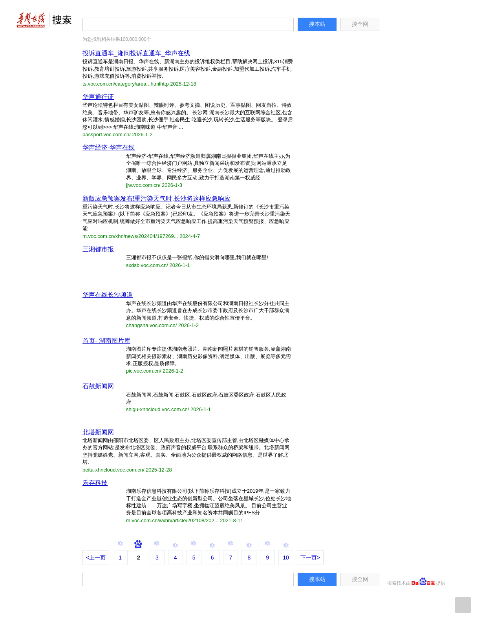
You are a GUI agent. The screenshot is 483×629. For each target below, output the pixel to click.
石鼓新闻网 (98, 386)
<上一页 (96, 557)
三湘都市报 (98, 249)
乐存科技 (95, 482)
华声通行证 (98, 96)
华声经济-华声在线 (108, 147)
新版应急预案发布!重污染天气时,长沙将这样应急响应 (156, 198)
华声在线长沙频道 (107, 294)
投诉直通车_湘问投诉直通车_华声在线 (136, 53)
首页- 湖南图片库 (106, 340)
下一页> (310, 557)
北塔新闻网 (98, 432)
